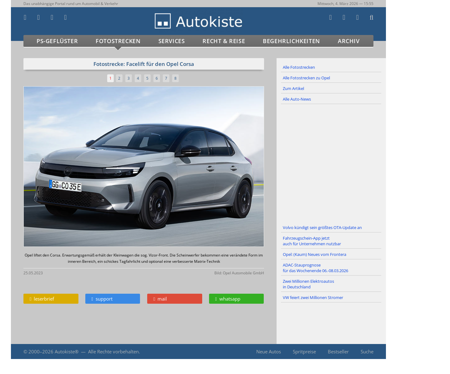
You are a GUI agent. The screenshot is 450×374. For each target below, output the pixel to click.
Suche (367, 351)
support (102, 299)
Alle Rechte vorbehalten (113, 351)
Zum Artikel (293, 88)
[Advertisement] (331, 163)
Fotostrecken (118, 41)
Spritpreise (304, 351)
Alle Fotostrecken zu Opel (306, 78)
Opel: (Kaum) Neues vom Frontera (314, 254)
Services (171, 41)
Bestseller (338, 351)
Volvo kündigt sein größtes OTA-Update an (322, 227)
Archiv (349, 41)
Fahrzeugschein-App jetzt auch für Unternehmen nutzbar (312, 241)
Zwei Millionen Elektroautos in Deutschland (308, 284)
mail (160, 299)
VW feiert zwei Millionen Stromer (313, 297)
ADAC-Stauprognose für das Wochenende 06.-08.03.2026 (315, 267)
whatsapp (227, 299)
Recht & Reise (223, 41)
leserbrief (42, 299)
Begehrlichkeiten (291, 41)
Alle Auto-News (297, 99)
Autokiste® (66, 351)
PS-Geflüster (57, 41)
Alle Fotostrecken (299, 67)
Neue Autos (268, 351)
